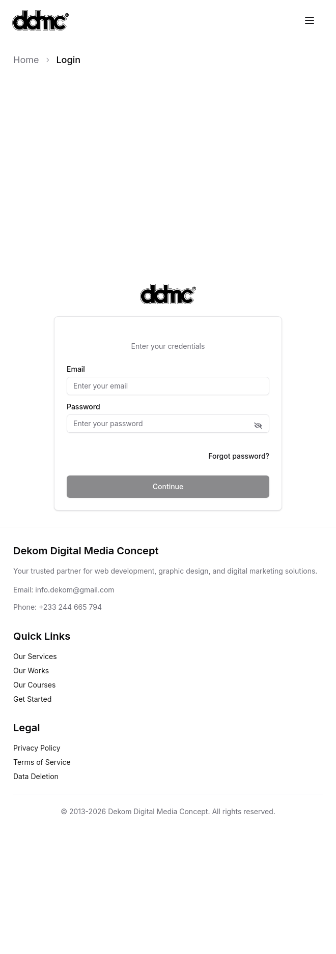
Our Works (31, 670)
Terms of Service (42, 762)
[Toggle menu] (309, 20)
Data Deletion (36, 776)
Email (76, 369)
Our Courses (34, 684)
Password (83, 406)
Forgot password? (238, 456)
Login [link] (68, 59)
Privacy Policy (37, 747)
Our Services (35, 656)
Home (26, 59)
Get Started (32, 699)
